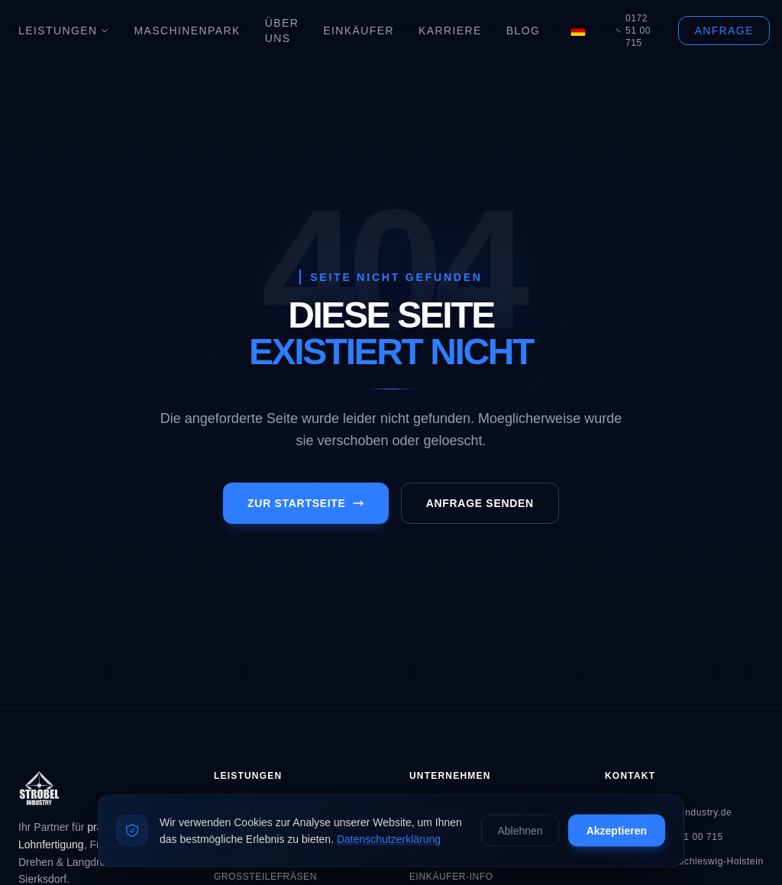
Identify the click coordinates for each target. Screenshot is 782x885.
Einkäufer (358, 30)
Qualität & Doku (454, 855)
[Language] (578, 30)
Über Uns (282, 30)
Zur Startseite (305, 503)
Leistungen (63, 30)
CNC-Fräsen (246, 812)
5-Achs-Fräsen (253, 855)
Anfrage (723, 30)
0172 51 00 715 (633, 30)
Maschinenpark (187, 30)
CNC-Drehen (247, 833)
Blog (523, 30)
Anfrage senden (480, 503)
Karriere (450, 30)
